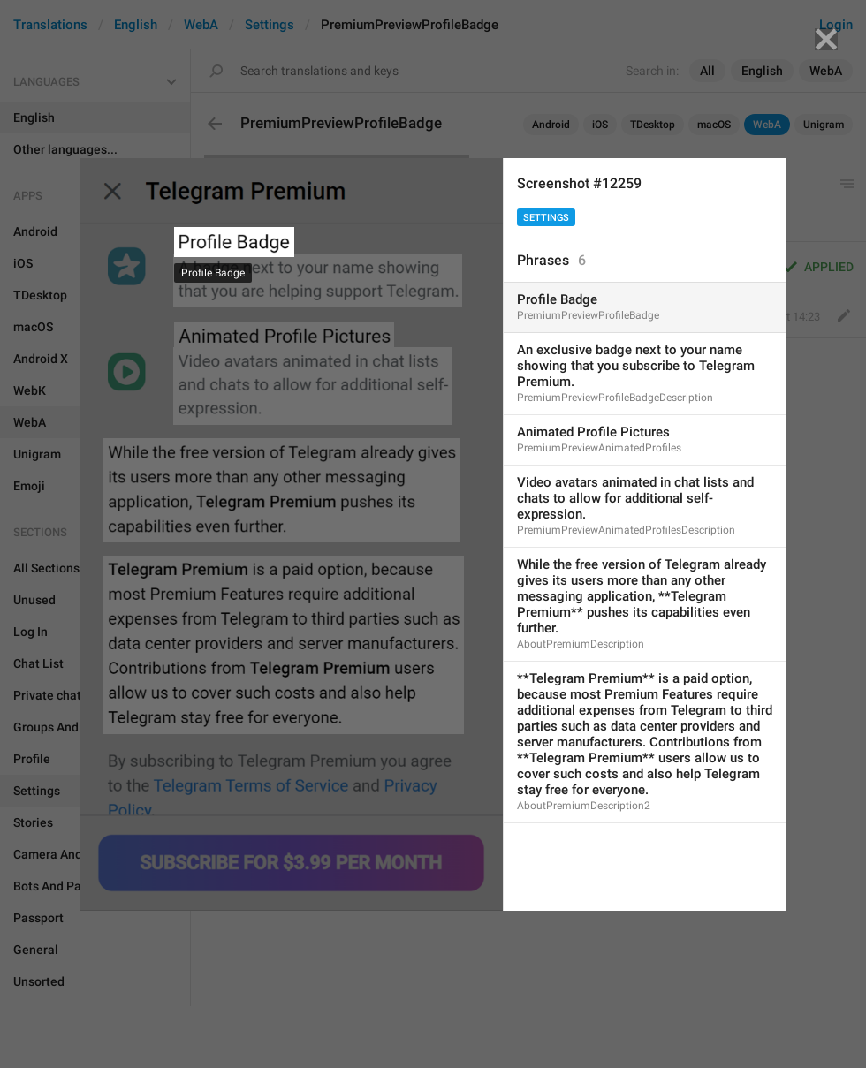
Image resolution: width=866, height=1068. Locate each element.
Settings (546, 217)
